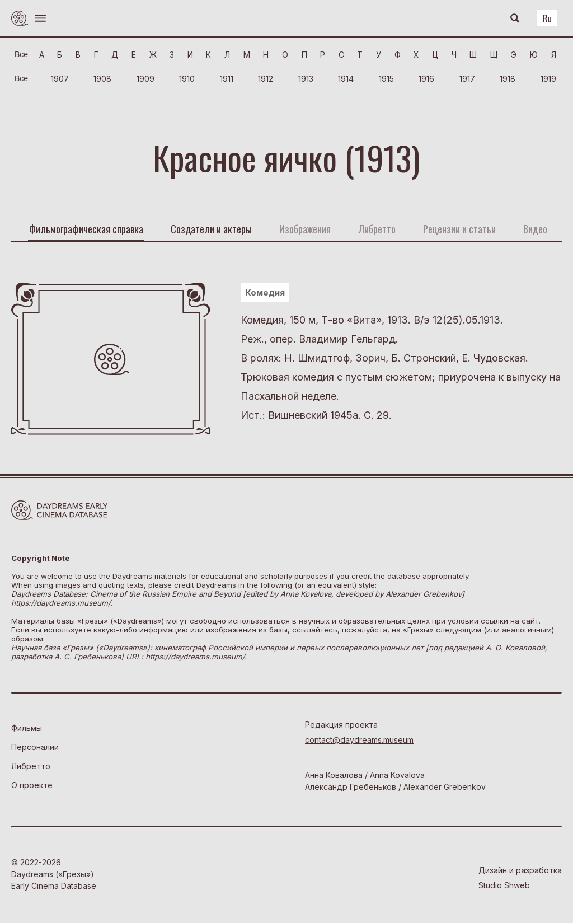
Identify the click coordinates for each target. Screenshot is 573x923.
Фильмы (26, 728)
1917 (467, 78)
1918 (507, 78)
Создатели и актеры (211, 229)
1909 (145, 78)
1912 (265, 78)
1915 (386, 78)
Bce (21, 54)
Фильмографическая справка (86, 229)
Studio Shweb (504, 885)
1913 (305, 78)
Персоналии (35, 747)
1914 (346, 78)
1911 (226, 78)
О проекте (32, 785)
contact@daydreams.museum (359, 739)
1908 (102, 78)
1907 (60, 78)
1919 (548, 78)
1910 (187, 78)
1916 (426, 78)
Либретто (30, 766)
